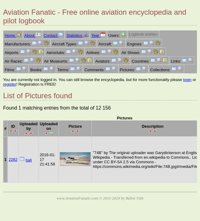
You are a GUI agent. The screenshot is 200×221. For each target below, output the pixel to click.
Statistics (77, 35)
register (9, 84)
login (187, 79)
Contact (53, 35)
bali (29, 160)
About (32, 35)
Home (13, 35)
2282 (13, 159)
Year (98, 35)
